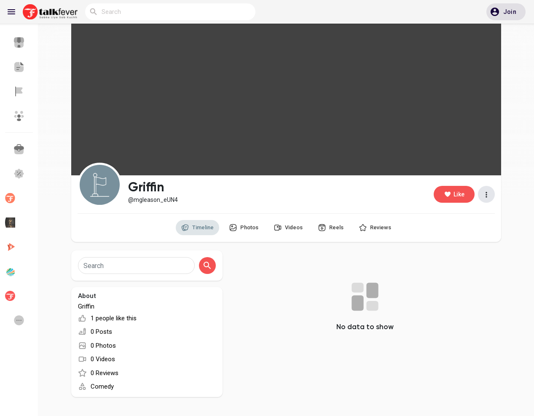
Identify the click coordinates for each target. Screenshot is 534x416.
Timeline (197, 227)
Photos (243, 227)
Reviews (375, 227)
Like (454, 194)
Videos (288, 227)
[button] (506, 11)
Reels (330, 227)
